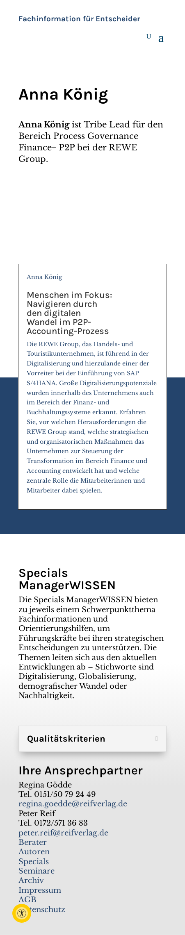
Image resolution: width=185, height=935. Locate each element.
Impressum (39, 890)
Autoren (34, 851)
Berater (32, 842)
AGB (27, 899)
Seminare (36, 871)
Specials (33, 861)
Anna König (92, 387)
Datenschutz (41, 909)
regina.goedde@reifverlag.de (72, 803)
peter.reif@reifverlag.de (63, 832)
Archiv (31, 880)
